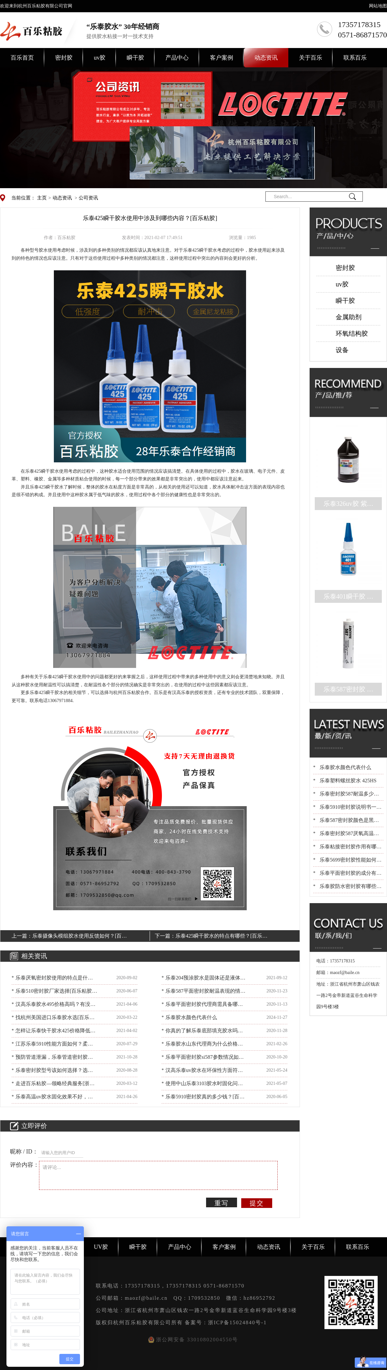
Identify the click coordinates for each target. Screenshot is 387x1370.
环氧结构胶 (352, 333)
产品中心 (177, 57)
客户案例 (221, 57)
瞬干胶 (135, 57)
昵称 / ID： (24, 1151)
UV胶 (101, 1247)
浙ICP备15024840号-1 (237, 1322)
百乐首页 (22, 57)
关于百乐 (310, 57)
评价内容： (24, 1165)
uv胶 (99, 57)
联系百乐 (355, 57)
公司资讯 (88, 197)
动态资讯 (266, 57)
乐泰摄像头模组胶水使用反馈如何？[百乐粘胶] (79, 937)
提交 (257, 1203)
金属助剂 (349, 317)
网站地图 (378, 6)
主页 (42, 197)
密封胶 (64, 57)
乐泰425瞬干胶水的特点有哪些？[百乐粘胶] (221, 937)
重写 (221, 1203)
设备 (342, 349)
